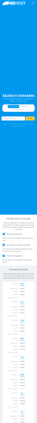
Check (30, 118)
